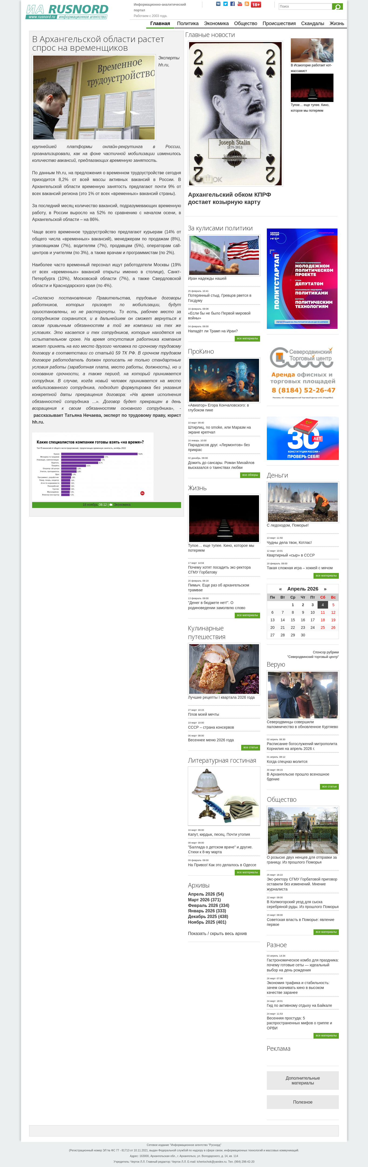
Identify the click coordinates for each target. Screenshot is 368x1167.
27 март (192, 710)
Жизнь (337, 23)
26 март (271, 978)
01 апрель (272, 757)
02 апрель (272, 739)
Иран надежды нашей (207, 278)
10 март (192, 422)
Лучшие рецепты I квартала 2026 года (221, 697)
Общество (245, 23)
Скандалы (312, 23)
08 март (192, 842)
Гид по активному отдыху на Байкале (299, 1005)
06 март (192, 735)
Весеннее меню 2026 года (211, 740)
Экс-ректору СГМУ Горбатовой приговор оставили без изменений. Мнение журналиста (302, 884)
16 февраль (195, 309)
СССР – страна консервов (211, 727)
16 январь (193, 440)
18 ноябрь (90, 505)
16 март (192, 830)
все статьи (250, 747)
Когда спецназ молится (287, 761)
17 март (192, 563)
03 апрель (272, 955)
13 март (271, 538)
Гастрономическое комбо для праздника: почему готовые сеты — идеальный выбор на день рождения (303, 965)
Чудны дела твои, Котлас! (289, 542)
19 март (192, 722)
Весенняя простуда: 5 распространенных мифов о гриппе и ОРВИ (299, 1023)
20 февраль (195, 580)
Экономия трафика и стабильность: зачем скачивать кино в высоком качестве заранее (298, 988)
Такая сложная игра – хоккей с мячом (300, 568)
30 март (271, 770)
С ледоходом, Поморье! (288, 525)
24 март (271, 1001)
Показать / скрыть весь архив (217, 933)
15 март (271, 915)
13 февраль (195, 598)
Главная (160, 23)
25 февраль (195, 291)
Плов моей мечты (203, 714)
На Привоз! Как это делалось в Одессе (222, 865)
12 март (271, 551)
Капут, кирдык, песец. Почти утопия (219, 834)
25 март (271, 874)
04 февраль (195, 326)
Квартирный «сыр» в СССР (291, 555)
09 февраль (195, 860)
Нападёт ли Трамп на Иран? (213, 331)
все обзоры (250, 474)
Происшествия (279, 23)
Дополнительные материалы (303, 1080)
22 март (271, 897)
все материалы (247, 338)
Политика (188, 23)
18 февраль (273, 563)
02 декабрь (194, 458)
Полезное (303, 1102)
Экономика (216, 23)
